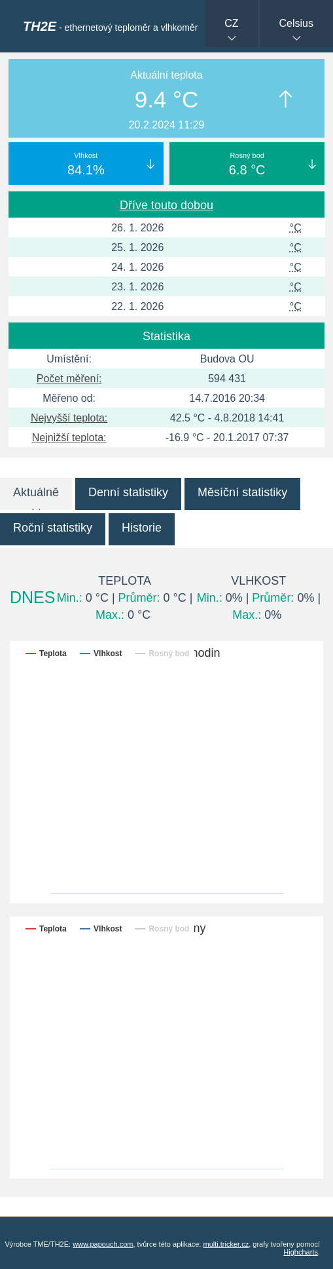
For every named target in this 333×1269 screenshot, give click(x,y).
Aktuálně (36, 492)
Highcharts (300, 1252)
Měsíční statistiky (242, 492)
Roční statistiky (52, 527)
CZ (231, 23)
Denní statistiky (128, 492)
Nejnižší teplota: (69, 437)
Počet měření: (69, 378)
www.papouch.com (103, 1244)
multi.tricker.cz (226, 1244)
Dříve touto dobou (166, 205)
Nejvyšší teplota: (69, 417)
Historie (142, 527)
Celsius (296, 23)
